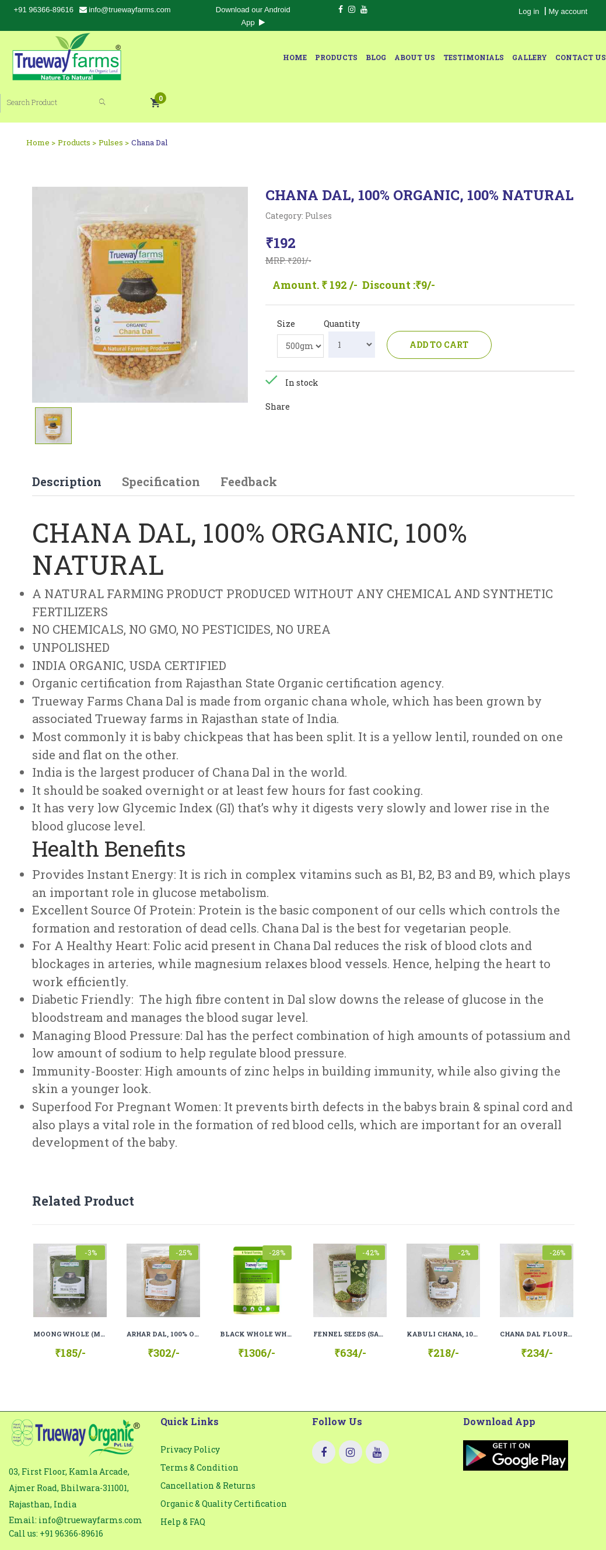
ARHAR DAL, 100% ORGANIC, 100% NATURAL (163, 1295)
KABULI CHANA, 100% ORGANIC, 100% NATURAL (443, 1295)
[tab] (53, 386)
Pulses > (114, 103)
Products (186, 57)
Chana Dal (149, 103)
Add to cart (440, 305)
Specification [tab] (161, 443)
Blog (226, 57)
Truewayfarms (386, 1524)
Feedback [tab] (248, 443)
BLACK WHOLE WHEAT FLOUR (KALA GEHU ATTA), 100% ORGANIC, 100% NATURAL (256, 1295)
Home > (40, 103)
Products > (77, 103)
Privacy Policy (190, 1411)
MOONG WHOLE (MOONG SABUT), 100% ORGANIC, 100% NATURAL (70, 1295)
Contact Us (430, 57)
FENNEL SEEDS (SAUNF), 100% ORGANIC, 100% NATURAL (350, 1295)
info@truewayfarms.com (125, 9)
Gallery (379, 57)
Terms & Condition (199, 1429)
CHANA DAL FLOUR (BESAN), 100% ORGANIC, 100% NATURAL (536, 1295)
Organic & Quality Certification (223, 1465)
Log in (529, 11)
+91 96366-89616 (44, 9)
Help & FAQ (182, 1483)
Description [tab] (66, 443)
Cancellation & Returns (207, 1447)
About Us (264, 57)
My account (568, 11)
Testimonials (323, 57)
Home (145, 57)
